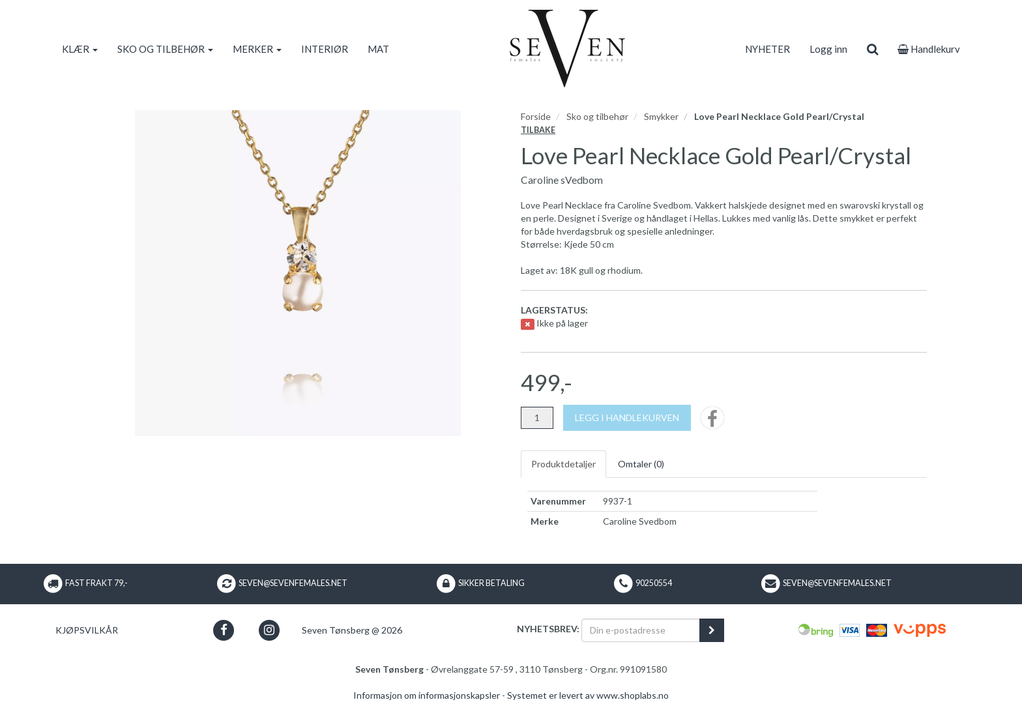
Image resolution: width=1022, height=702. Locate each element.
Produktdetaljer (563, 463)
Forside (536, 116)
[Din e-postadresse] (640, 630)
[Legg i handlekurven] (627, 418)
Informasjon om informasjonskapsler (426, 695)
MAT (378, 49)
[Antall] (537, 418)
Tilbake (538, 130)
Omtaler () (641, 463)
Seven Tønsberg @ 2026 (352, 630)
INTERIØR (324, 49)
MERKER (257, 49)
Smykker (661, 116)
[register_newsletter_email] (711, 630)
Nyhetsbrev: (548, 628)
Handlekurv (929, 49)
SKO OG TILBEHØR (165, 49)
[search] (872, 49)
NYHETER (767, 49)
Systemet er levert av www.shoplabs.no (588, 695)
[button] (224, 630)
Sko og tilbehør (597, 116)
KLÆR (80, 49)
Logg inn (828, 49)
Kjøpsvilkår (86, 630)
